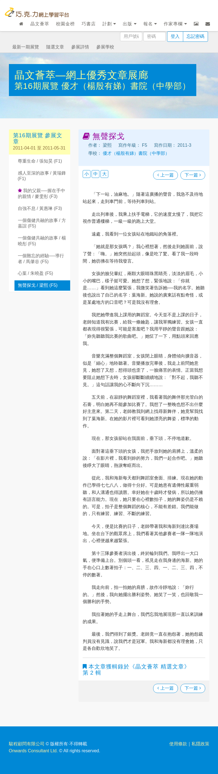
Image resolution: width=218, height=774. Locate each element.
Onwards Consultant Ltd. (33, 750)
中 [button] (95, 174)
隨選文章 (55, 47)
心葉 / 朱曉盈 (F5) (35, 273)
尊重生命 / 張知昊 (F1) (40, 161)
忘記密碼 (195, 36)
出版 (129, 23)
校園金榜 (65, 23)
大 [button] (104, 174)
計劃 (109, 23)
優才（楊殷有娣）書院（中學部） (126, 85)
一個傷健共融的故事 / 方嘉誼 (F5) (42, 223)
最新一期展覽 (25, 47)
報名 (150, 23)
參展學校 (105, 47)
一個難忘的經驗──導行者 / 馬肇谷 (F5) (41, 258)
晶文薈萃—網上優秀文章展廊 (81, 75)
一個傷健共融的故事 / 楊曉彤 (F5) (42, 241)
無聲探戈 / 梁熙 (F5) (38, 285)
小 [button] (86, 174)
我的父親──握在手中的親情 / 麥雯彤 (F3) (41, 193)
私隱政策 (200, 743)
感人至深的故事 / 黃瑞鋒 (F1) (42, 176)
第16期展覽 (38, 85)
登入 (175, 36)
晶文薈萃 (39, 23)
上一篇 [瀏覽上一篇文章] (165, 175)
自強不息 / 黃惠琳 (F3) (40, 208)
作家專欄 (175, 23)
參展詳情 (80, 47)
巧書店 (89, 23)
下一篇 (193, 175)
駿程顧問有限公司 (27, 743)
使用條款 (178, 743)
